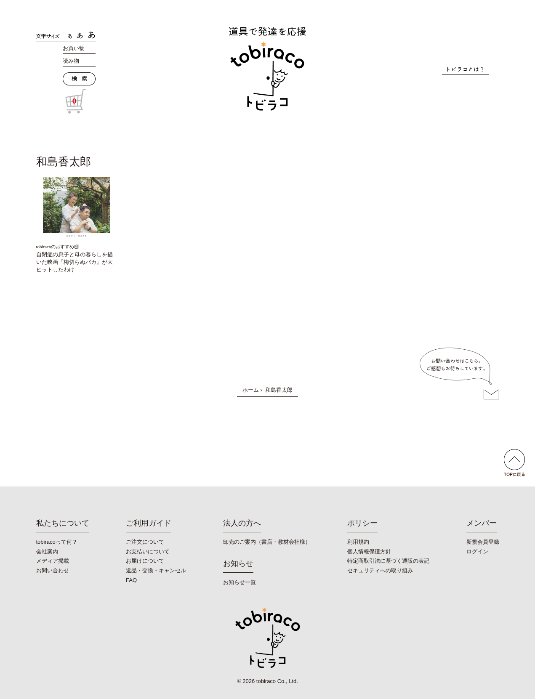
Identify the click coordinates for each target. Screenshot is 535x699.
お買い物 (74, 48)
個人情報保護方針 (369, 551)
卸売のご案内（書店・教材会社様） (267, 542)
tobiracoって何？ (56, 542)
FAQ (131, 580)
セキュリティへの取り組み (380, 570)
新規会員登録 (482, 542)
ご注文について (145, 542)
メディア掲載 (52, 561)
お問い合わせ (52, 570)
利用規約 (358, 542)
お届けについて (145, 561)
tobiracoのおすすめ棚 (57, 246)
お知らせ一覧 (239, 582)
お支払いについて (148, 551)
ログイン (477, 551)
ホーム (250, 390)
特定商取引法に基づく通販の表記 (388, 561)
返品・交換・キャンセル (156, 570)
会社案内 (47, 551)
